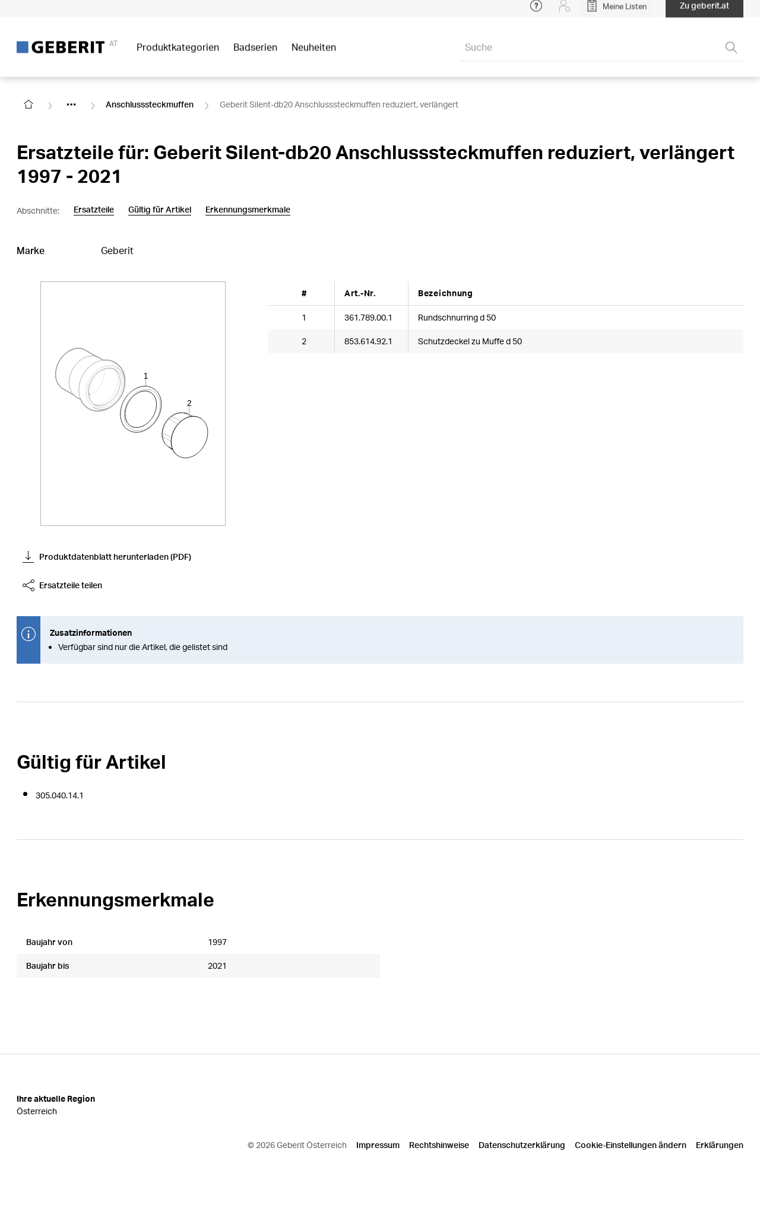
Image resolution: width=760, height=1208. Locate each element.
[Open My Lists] (616, 12)
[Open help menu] (536, 12)
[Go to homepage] (28, 104)
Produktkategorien (178, 53)
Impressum (378, 1145)
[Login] (565, 12)
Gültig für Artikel (159, 209)
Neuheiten (314, 53)
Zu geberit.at (704, 12)
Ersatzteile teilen (62, 585)
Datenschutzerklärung (522, 1145)
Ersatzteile (94, 209)
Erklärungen (719, 1145)
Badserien (255, 53)
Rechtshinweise (439, 1145)
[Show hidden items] (71, 104)
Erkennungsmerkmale (247, 209)
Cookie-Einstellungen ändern (630, 1145)
